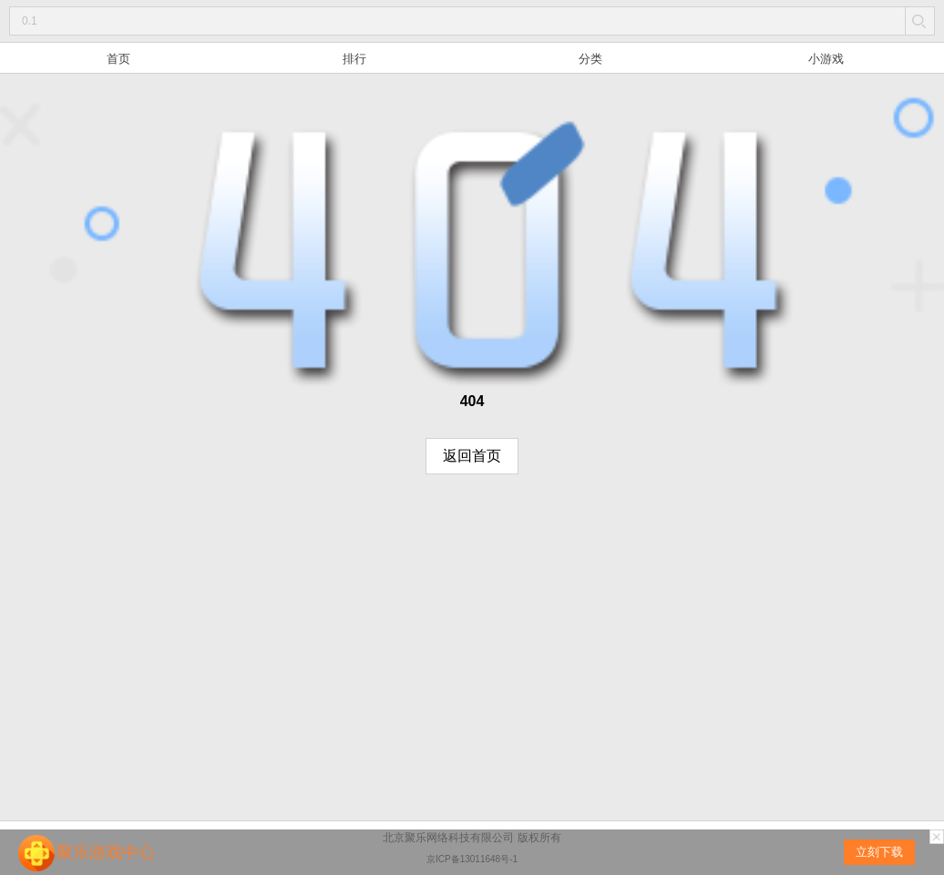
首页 (118, 59)
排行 (354, 59)
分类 (590, 59)
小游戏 (826, 59)
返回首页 (472, 455)
